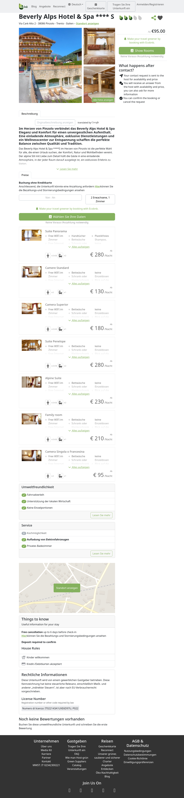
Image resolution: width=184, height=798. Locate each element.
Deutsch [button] (74, 4)
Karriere (46, 754)
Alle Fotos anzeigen (103, 99)
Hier (97, 186)
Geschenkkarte (96, 6)
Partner (46, 757)
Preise (25, 175)
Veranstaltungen (76, 769)
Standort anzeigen (87, 23)
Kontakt (46, 761)
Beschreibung (30, 113)
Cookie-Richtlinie (137, 758)
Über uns (46, 746)
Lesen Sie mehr (67, 169)
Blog (34, 6)
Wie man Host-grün (76, 757)
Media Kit (46, 750)
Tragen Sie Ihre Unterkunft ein (121, 6)
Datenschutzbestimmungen (140, 754)
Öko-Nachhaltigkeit (107, 772)
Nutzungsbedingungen (137, 751)
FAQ (76, 754)
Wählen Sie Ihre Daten (67, 217)
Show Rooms (142, 50)
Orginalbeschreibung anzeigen (55, 122)
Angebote (45, 6)
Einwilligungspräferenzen (138, 762)
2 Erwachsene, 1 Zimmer (100, 199)
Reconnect (59, 6)
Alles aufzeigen (78, 247)
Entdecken (107, 769)
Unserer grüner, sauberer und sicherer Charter (107, 757)
